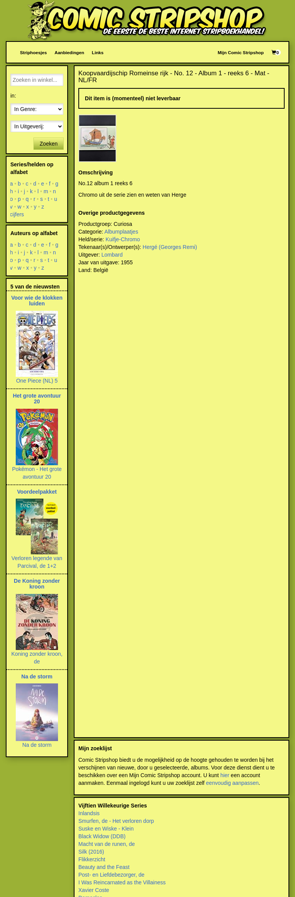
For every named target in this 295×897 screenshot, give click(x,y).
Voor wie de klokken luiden (37, 301)
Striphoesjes (33, 52)
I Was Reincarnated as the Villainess (122, 882)
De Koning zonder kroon (37, 584)
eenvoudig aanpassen (232, 783)
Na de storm (37, 676)
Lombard (112, 255)
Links (97, 52)
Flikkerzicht (91, 859)
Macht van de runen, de (106, 844)
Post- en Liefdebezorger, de (111, 875)
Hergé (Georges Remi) (170, 247)
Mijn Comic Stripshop (241, 52)
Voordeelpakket (36, 492)
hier (224, 775)
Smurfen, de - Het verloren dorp (116, 821)
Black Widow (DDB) (102, 836)
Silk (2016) (91, 852)
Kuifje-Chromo (123, 239)
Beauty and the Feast (103, 867)
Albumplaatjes (121, 232)
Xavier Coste (93, 890)
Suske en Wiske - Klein (106, 829)
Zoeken (49, 144)
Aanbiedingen (69, 52)
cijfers (17, 214)
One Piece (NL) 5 (37, 381)
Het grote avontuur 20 (37, 399)
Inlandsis (88, 813)
